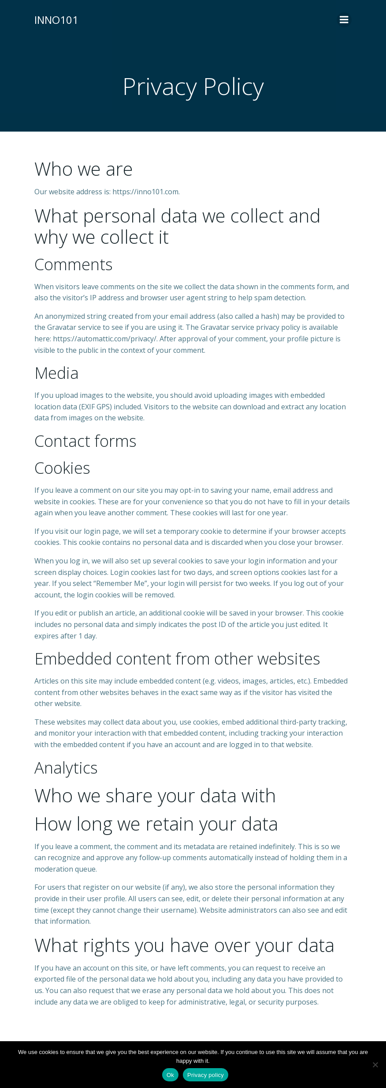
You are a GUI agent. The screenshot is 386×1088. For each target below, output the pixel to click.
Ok (170, 1075)
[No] (375, 1064)
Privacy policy (205, 1075)
